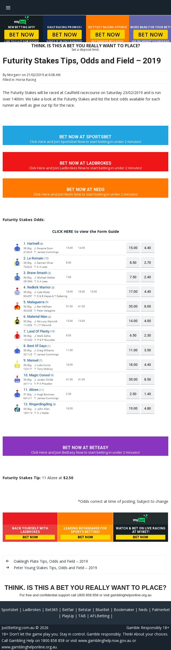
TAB (82, 615)
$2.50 (68, 477)
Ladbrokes (32, 609)
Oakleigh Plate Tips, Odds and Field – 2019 (51, 561)
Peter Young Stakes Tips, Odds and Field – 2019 (55, 567)
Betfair (68, 609)
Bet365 (51, 609)
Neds (143, 609)
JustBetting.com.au (18, 627)
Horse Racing (26, 79)
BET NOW (21, 34)
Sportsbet (9, 609)
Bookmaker (124, 609)
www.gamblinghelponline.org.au (29, 646)
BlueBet (102, 609)
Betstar (84, 609)
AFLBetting (99, 615)
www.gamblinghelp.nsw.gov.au (104, 640)
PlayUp (68, 615)
